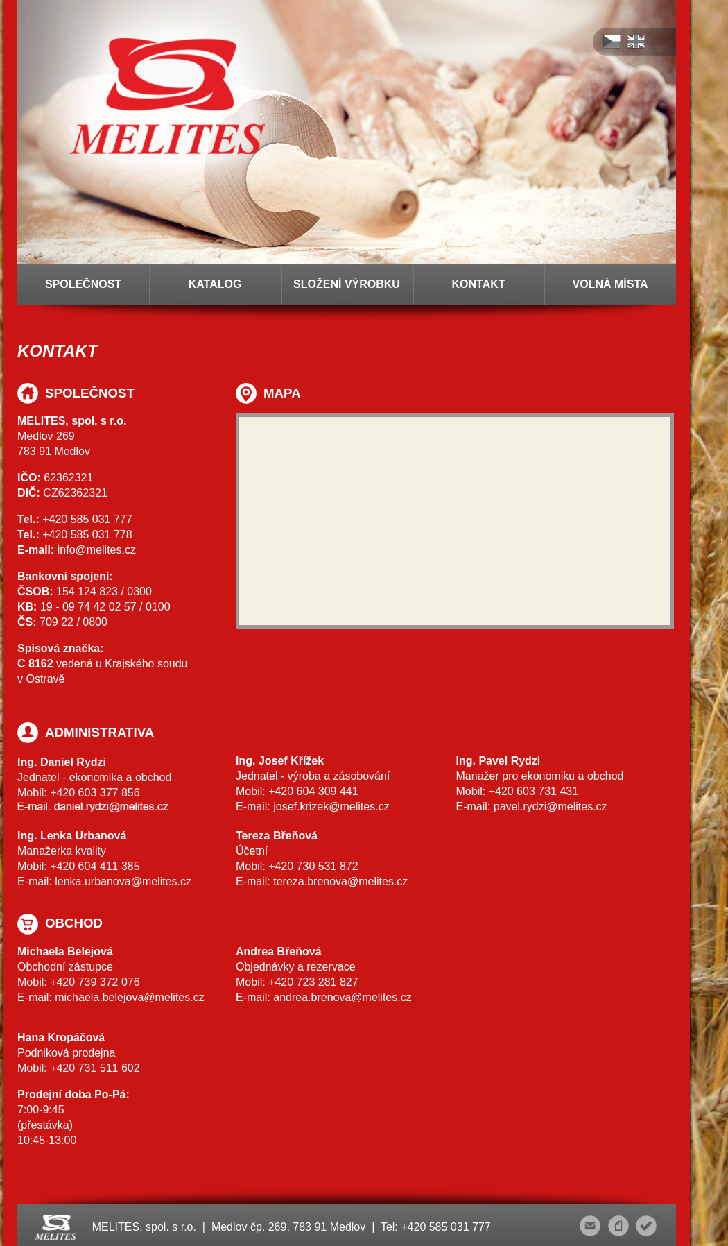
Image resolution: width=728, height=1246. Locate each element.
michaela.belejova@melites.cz (129, 997)
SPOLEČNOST (83, 284)
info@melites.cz (97, 550)
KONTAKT (478, 284)
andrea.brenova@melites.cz (342, 997)
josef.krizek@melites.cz (331, 806)
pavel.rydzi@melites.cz (550, 806)
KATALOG (215, 284)
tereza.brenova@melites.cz (340, 881)
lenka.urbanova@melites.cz (123, 881)
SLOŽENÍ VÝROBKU (346, 284)
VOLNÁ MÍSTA (610, 284)
